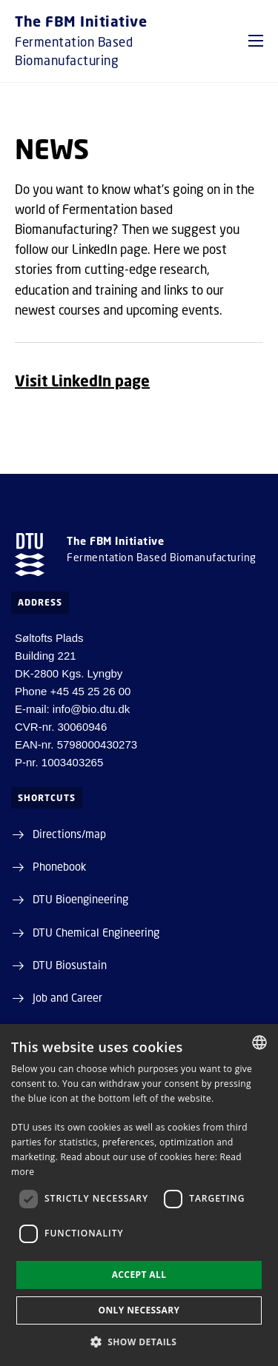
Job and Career (67, 997)
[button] (255, 41)
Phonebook (59, 866)
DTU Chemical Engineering (96, 932)
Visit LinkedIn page (82, 381)
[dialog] (139, 1195)
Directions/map (69, 833)
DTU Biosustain (70, 964)
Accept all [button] (139, 1274)
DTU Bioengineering (80, 898)
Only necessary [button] (138, 1310)
